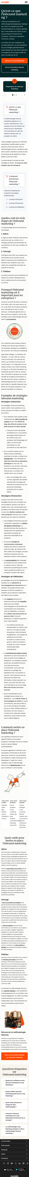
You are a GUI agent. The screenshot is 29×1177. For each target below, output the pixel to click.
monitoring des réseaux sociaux (16, 653)
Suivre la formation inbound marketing (14, 68)
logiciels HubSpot (9, 991)
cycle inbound (11, 319)
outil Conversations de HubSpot (11, 902)
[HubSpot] (5, 2)
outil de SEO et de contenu (14, 868)
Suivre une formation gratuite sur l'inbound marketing (14, 1056)
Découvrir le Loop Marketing (14, 61)
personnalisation (11, 560)
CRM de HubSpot (8, 925)
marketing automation (9, 959)
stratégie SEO (8, 459)
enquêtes (23, 601)
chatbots (10, 599)
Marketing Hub (15, 765)
